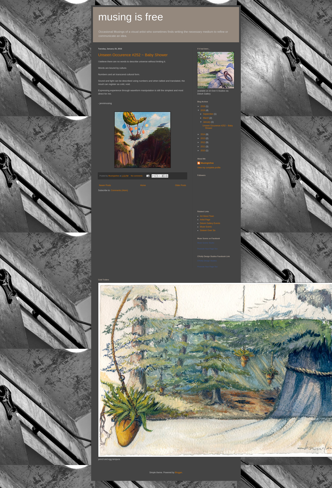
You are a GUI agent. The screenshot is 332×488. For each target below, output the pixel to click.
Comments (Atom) (119, 190)
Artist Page (205, 219)
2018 (203, 106)
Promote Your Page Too (207, 249)
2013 (203, 138)
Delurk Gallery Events (210, 223)
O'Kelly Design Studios (207, 261)
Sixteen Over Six (207, 230)
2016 (203, 110)
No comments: (137, 176)
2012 (203, 142)
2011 (203, 146)
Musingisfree (207, 163)
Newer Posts (105, 185)
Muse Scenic (206, 227)
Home (143, 185)
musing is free (130, 17)
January (207, 122)
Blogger (178, 472)
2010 (203, 150)
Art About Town (207, 216)
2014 (203, 134)
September (208, 114)
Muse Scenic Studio (205, 243)
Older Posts (180, 185)
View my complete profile (208, 167)
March (206, 118)
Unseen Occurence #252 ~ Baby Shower (133, 55)
